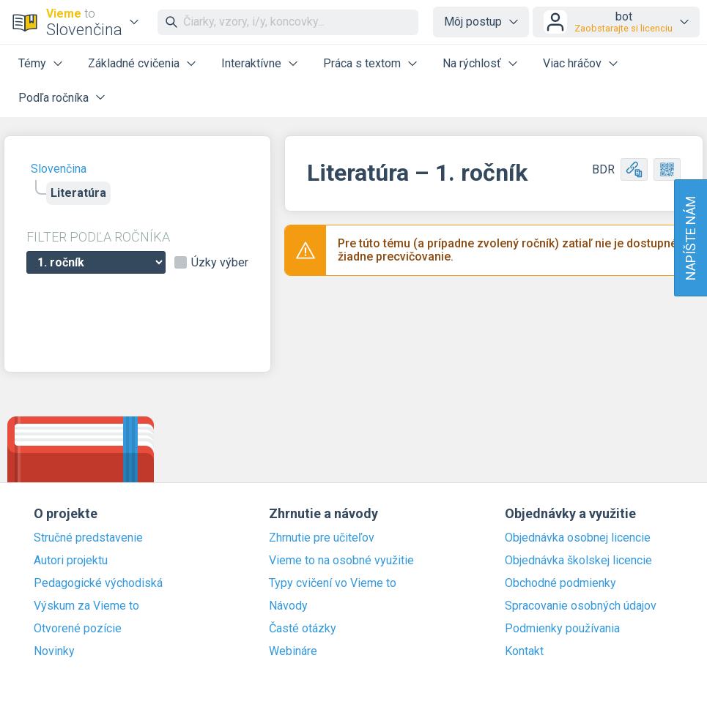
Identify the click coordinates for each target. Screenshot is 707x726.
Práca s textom (362, 63)
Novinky (54, 651)
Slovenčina (58, 169)
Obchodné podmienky (560, 583)
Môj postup (473, 22)
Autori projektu (71, 560)
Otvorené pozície (78, 628)
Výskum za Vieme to (86, 606)
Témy (32, 63)
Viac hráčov (572, 63)
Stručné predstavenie (88, 537)
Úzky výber (219, 262)
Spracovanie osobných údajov (580, 606)
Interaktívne (251, 63)
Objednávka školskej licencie (578, 560)
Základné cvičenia (133, 63)
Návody (288, 606)
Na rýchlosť (472, 63)
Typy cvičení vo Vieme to (332, 583)
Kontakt (524, 651)
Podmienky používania (562, 628)
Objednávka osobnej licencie (578, 537)
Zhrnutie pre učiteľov (321, 537)
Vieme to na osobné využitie (341, 560)
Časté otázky (302, 628)
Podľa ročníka (53, 98)
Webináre (293, 651)
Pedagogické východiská (98, 583)
